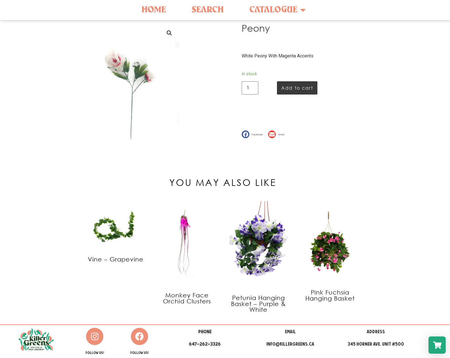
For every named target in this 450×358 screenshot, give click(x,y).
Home (153, 10)
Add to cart (297, 88)
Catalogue (277, 10)
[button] (253, 134)
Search (208, 10)
